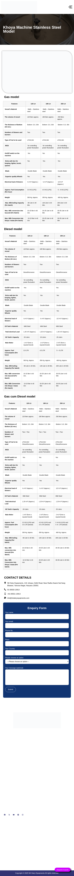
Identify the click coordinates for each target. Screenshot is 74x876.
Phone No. (37, 632)
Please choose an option (37, 660)
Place (37, 642)
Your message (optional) (37, 676)
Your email (37, 623)
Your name (37, 614)
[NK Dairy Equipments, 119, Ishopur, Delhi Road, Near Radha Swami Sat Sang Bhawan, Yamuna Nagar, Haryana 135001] (37, 844)
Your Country (37, 651)
